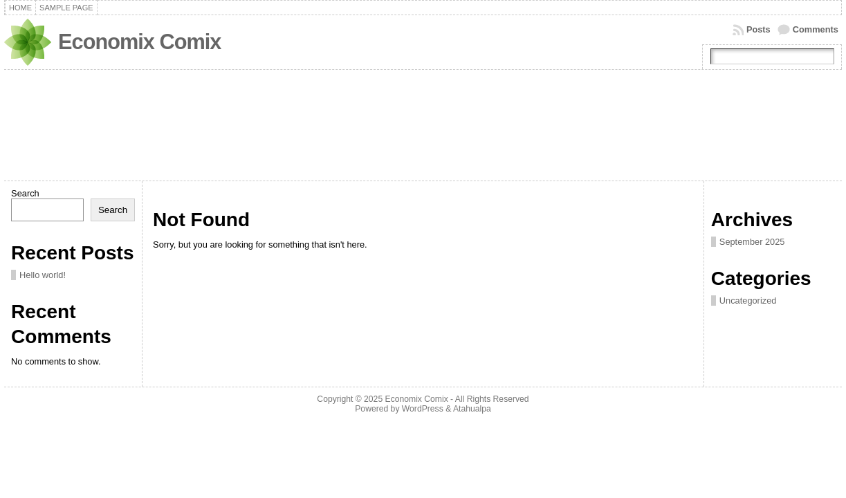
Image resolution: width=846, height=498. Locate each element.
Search (25, 193)
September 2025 (752, 242)
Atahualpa (472, 409)
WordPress (422, 409)
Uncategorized (748, 300)
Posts (758, 29)
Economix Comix (139, 42)
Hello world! (42, 275)
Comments (815, 29)
